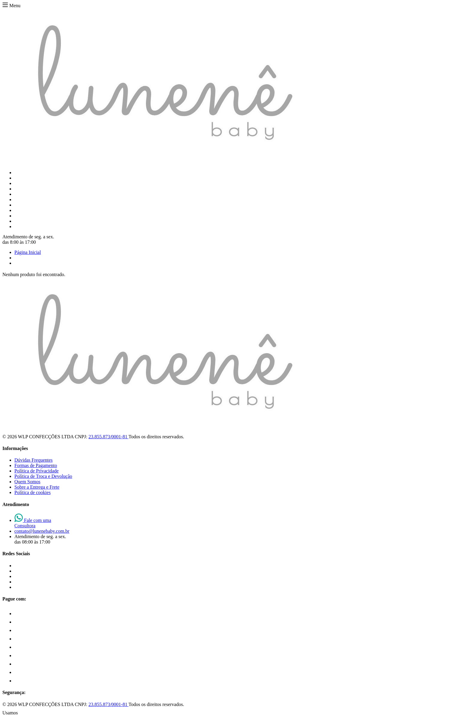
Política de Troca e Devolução (43, 476)
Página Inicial (27, 252)
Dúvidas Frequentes (33, 460)
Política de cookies (32, 492)
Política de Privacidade (36, 470)
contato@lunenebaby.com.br (41, 531)
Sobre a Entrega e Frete (36, 487)
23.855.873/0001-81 (108, 436)
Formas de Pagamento (35, 465)
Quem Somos (27, 481)
